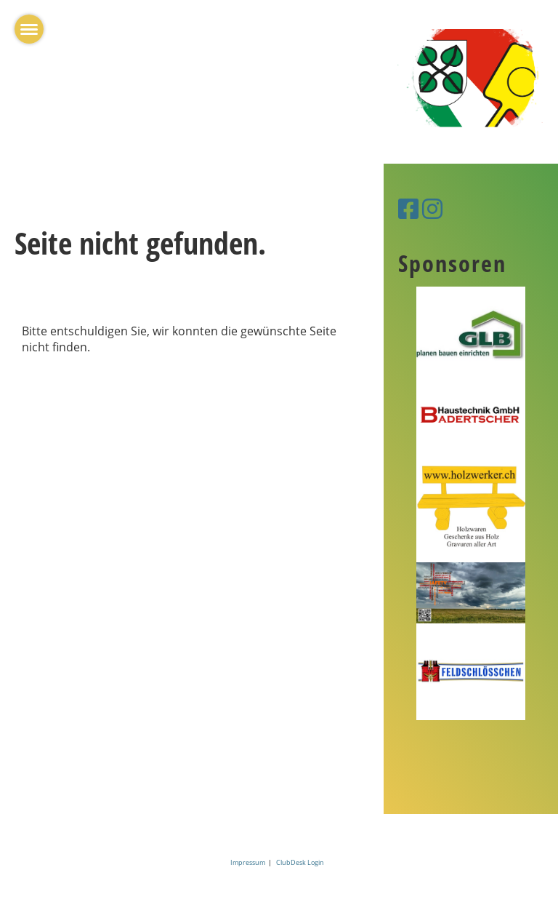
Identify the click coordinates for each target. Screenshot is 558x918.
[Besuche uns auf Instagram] (432, 208)
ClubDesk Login (300, 862)
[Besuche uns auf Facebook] (408, 208)
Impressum (249, 862)
